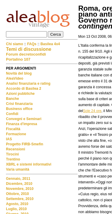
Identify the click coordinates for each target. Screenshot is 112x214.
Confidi (12, 114)
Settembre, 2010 (19, 199)
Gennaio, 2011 (18, 179)
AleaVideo (14, 78)
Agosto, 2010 (17, 204)
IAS (9, 139)
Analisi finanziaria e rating (28, 83)
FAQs (31, 44)
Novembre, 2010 (19, 189)
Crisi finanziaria (19, 104)
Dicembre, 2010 (19, 184)
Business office (19, 109)
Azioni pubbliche (20, 94)
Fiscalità (13, 129)
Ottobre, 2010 (17, 194)
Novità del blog (19, 73)
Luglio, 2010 (16, 209)
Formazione (16, 134)
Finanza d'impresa (21, 124)
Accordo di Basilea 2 (23, 88)
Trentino (13, 159)
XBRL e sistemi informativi (28, 164)
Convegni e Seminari (24, 119)
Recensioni (15, 149)
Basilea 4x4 (50, 44)
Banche (12, 99)
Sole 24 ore (92, 111)
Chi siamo (15, 44)
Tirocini (12, 154)
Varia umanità (17, 169)
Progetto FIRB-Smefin (24, 144)
